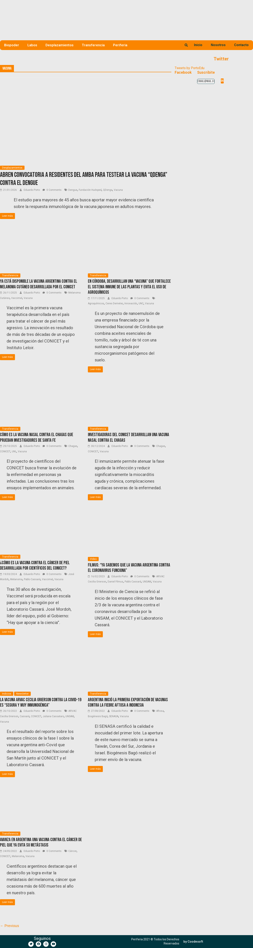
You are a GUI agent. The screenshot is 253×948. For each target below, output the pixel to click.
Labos (32, 45)
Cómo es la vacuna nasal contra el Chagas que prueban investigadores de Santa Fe (36, 437)
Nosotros (218, 45)
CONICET (5, 451)
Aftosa (160, 710)
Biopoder (11, 45)
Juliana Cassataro (53, 716)
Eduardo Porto (32, 189)
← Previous (9, 926)
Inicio (198, 45)
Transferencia (93, 45)
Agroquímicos (96, 303)
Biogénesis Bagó (98, 716)
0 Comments (52, 189)
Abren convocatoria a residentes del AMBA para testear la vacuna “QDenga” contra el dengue (83, 179)
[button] (193, 941)
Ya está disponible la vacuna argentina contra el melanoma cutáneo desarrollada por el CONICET (38, 284)
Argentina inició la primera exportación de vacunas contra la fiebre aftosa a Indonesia (128, 702)
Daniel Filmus (115, 581)
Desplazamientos (59, 45)
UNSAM (147, 581)
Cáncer (72, 851)
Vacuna (118, 189)
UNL (14, 451)
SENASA (113, 716)
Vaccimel (16, 298)
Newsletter (22, 693)
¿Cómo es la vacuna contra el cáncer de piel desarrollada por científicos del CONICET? (35, 565)
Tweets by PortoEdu (189, 68)
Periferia (120, 45)
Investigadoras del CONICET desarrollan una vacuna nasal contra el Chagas (128, 437)
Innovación (130, 303)
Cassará (24, 716)
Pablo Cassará (32, 579)
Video (93, 559)
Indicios (6, 693)
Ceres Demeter (114, 303)
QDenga (107, 189)
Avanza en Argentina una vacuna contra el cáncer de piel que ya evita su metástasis (41, 842)
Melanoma (16, 579)
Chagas (72, 446)
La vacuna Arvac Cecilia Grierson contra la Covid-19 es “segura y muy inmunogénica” (40, 702)
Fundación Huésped (90, 189)
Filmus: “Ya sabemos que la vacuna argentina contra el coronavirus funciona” (129, 567)
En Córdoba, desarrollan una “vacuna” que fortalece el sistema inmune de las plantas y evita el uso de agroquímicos (129, 287)
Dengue (72, 189)
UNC (141, 303)
